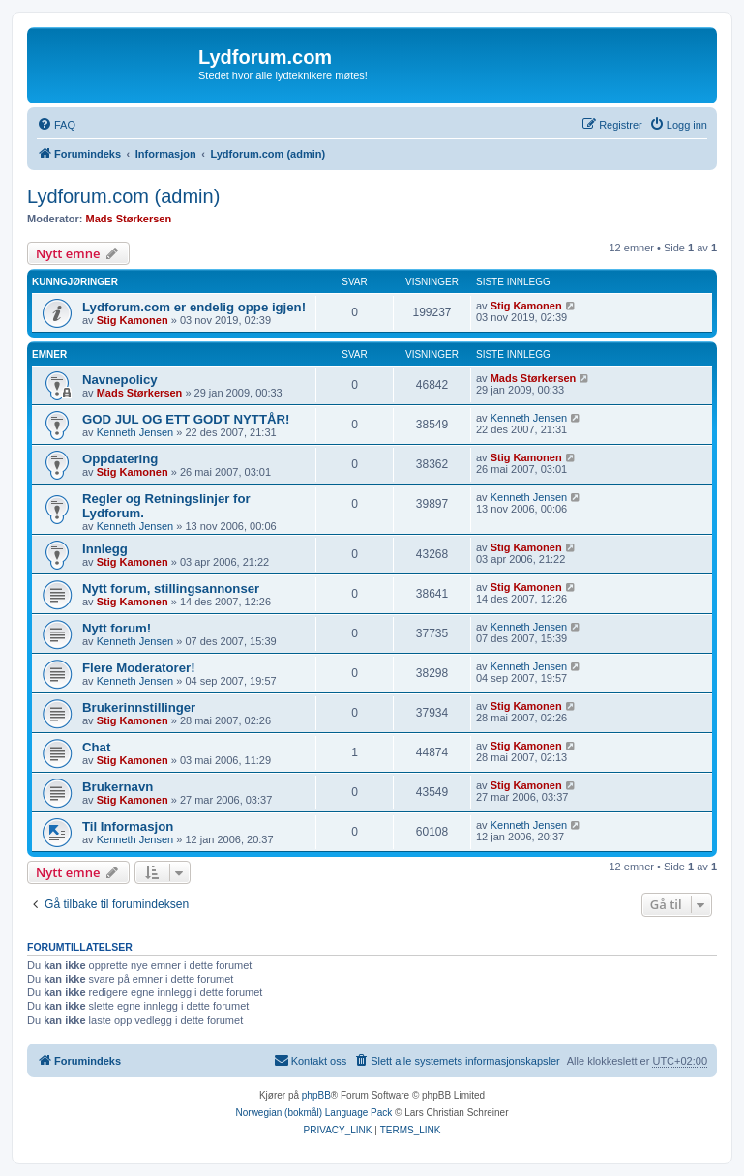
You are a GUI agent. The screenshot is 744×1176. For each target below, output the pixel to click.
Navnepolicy (120, 379)
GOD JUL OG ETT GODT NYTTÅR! (185, 419)
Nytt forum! (116, 628)
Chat (96, 747)
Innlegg (105, 549)
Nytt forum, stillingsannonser (170, 588)
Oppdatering (120, 459)
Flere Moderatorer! (138, 668)
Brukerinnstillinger (138, 707)
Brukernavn (117, 786)
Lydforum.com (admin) (123, 196)
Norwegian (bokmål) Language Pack (314, 1112)
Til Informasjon (127, 826)
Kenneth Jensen (135, 432)
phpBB (316, 1095)
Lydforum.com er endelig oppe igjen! (194, 307)
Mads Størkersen (129, 218)
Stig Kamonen (132, 320)
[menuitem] (56, 124)
